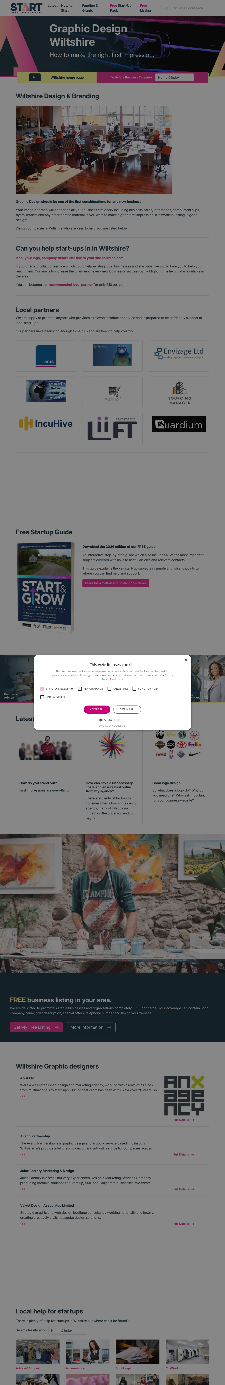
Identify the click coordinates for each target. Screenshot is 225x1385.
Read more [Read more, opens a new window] (116, 679)
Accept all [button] (97, 709)
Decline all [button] (127, 709)
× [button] (186, 660)
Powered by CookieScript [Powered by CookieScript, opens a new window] (112, 725)
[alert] (112, 692)
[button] (42, 689)
